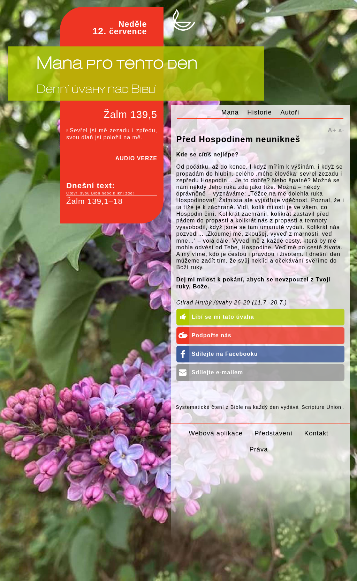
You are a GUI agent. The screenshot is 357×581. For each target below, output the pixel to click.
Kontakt (316, 433)
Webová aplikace (216, 433)
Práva (258, 449)
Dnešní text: (111, 188)
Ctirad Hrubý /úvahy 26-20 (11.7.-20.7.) (231, 303)
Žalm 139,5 (130, 114)
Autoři (289, 112)
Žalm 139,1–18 (94, 201)
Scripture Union (321, 407)
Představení (274, 433)
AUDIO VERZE (136, 158)
